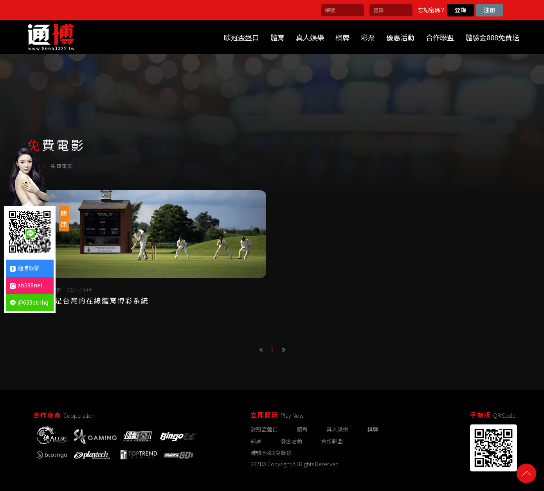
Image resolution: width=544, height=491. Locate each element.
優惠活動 (400, 37)
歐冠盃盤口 (241, 37)
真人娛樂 (310, 37)
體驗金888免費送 (492, 37)
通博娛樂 (25, 268)
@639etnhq (29, 302)
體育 (277, 37)
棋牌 (342, 37)
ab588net (26, 285)
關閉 (64, 218)
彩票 (368, 37)
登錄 (461, 10)
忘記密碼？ (431, 10)
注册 (489, 10)
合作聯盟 (440, 37)
